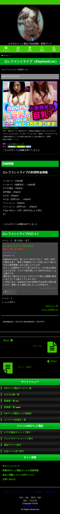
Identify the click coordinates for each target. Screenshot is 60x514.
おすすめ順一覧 (11, 394)
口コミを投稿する (50, 309)
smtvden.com (30, 506)
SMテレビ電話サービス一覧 (17, 388)
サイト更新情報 (35, 492)
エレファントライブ (12, 245)
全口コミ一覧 (52, 306)
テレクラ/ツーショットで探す (18, 438)
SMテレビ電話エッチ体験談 (17, 413)
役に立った (10, 292)
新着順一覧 (11, 401)
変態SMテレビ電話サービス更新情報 (20, 470)
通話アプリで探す (13, 445)
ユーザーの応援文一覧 (15, 420)
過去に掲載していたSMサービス (18, 475)
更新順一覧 (12, 407)
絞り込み (28, 245)
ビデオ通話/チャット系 (16, 144)
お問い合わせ (9, 479)
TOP (6, 492)
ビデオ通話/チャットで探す (17, 432)
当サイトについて (11, 466)
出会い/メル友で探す (14, 451)
